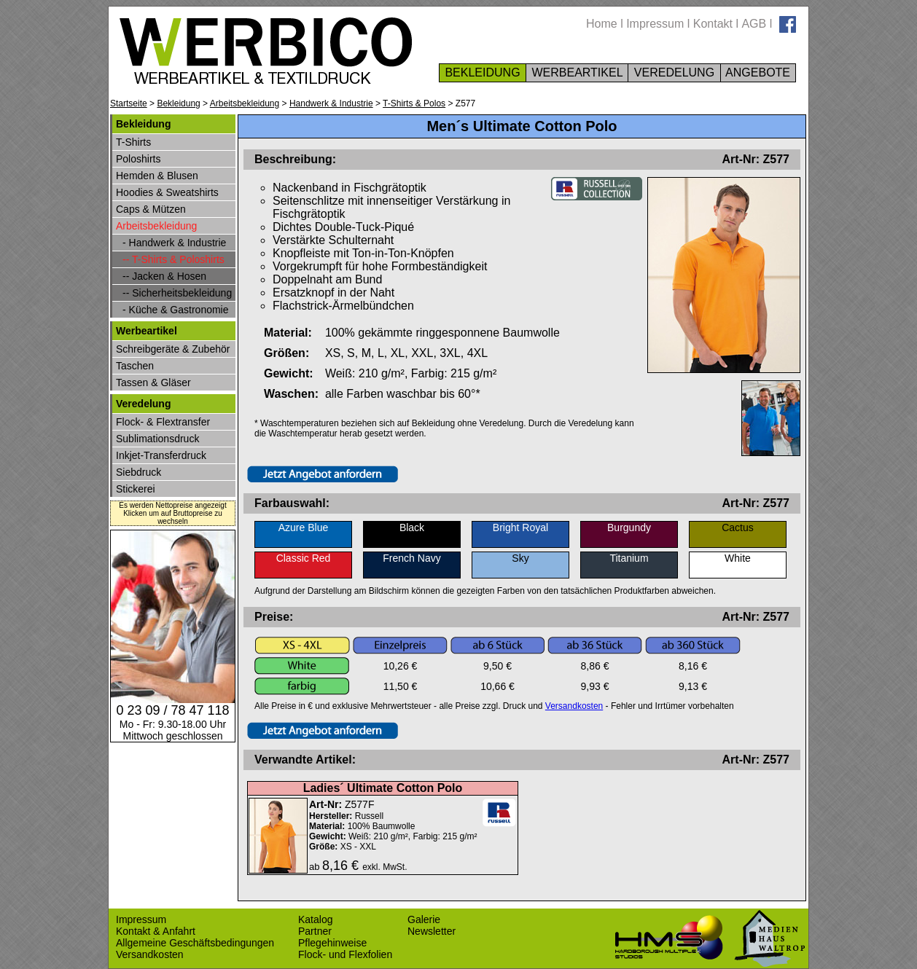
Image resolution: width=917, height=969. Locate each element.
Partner (315, 931)
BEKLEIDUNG (482, 72)
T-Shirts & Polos (414, 103)
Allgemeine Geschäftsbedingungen (195, 943)
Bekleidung (178, 103)
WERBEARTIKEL (576, 72)
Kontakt (713, 23)
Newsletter (431, 931)
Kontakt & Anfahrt (155, 931)
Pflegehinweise (332, 943)
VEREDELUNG (674, 72)
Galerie (423, 919)
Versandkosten (574, 706)
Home (601, 23)
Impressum (655, 23)
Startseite (128, 103)
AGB (753, 23)
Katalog (315, 919)
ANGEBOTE (758, 72)
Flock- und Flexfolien (345, 954)
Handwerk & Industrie (331, 103)
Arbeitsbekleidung (244, 103)
